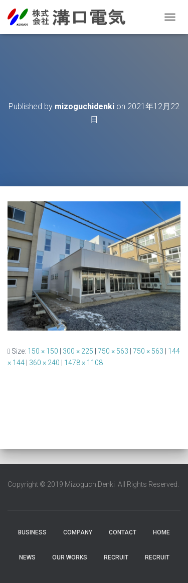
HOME (161, 532)
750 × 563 (113, 351)
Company (77, 532)
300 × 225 (78, 351)
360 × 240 (44, 363)
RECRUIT (116, 557)
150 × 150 (43, 351)
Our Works (69, 557)
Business (32, 532)
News (27, 557)
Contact (122, 532)
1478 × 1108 (83, 363)
